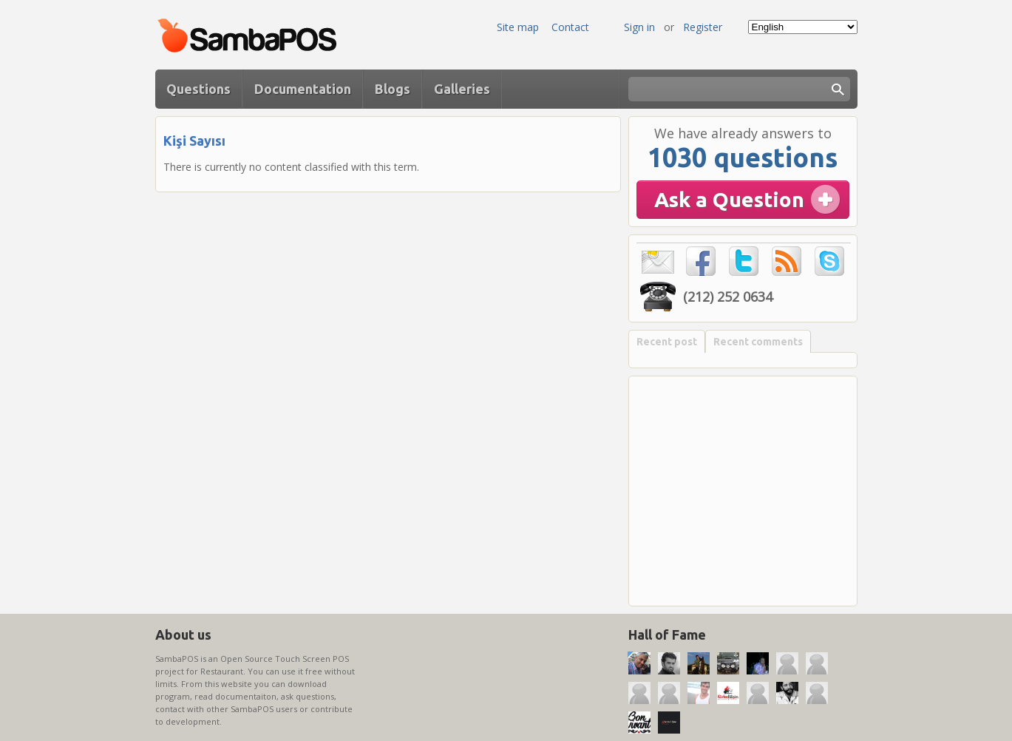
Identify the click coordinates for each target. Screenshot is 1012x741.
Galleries (462, 88)
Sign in (639, 27)
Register (702, 27)
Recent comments (758, 342)
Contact (570, 27)
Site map (518, 27)
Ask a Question (729, 199)
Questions (198, 88)
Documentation (302, 88)
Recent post (666, 342)
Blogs (392, 88)
